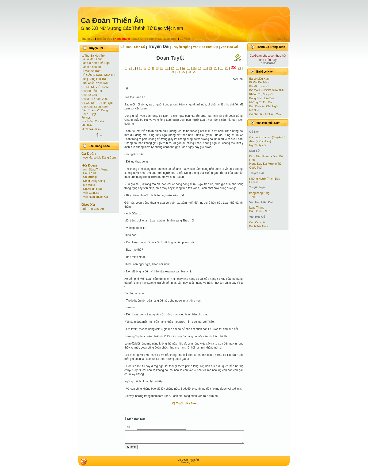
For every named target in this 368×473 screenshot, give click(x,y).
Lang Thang (256, 207)
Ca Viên (185, 38)
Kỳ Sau (191, 403)
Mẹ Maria (89, 184)
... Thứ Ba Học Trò (93, 55)
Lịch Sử (139, 47)
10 (161, 68)
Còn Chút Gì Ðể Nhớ (94, 107)
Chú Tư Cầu (89, 95)
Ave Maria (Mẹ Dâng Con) (99, 157)
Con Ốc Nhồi (257, 222)
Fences (86, 117)
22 (226, 68)
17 (199, 68)
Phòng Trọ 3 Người (261, 94)
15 (188, 68)
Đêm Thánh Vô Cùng (94, 110)
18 (204, 68)
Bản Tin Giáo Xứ (93, 208)
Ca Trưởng (90, 176)
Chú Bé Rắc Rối (91, 91)
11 (166, 68)
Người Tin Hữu (92, 188)
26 (178, 72)
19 (210, 68)
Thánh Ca (87, 38)
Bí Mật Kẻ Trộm (91, 71)
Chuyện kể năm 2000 (94, 99)
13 (177, 68)
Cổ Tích (126, 47)
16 (194, 68)
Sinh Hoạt (155, 38)
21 (221, 68)
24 (239, 68)
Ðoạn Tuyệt (88, 114)
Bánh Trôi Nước (259, 226)
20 (215, 68)
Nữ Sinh (254, 110)
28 (189, 72)
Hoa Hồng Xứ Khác (93, 121)
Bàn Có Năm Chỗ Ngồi (95, 63)
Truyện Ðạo (104, 38)
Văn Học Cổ (229, 47)
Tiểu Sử (254, 197)
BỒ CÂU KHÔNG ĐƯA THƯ (98, 75)
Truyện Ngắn (181, 47)
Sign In (282, 38)
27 (183, 72)
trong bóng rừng (259, 193)
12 (172, 68)
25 (173, 72)
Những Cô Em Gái (260, 102)
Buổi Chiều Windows (94, 83)
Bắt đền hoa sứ (91, 67)
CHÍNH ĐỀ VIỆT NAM (95, 87)
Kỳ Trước (178, 403)
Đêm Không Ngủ (259, 211)
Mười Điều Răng (91, 129)
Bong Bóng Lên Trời (93, 79)
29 (194, 72)
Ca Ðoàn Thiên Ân (112, 20)
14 (183, 68)
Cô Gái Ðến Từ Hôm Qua (97, 103)
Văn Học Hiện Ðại (205, 47)
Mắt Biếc (86, 125)
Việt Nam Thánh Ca (95, 196)
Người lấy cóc (258, 145)
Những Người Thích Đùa (264, 178)
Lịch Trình (170, 38)
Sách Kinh (139, 38)
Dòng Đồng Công (94, 180)
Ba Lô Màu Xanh (91, 59)
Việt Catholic (91, 192)
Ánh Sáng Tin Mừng (95, 169)
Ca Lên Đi (89, 173)
